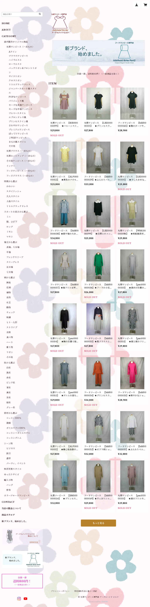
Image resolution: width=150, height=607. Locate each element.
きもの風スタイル (17, 142)
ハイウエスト (15, 60)
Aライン (13, 51)
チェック (10, 312)
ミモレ (9, 231)
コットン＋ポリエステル (18, 433)
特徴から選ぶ (10, 181)
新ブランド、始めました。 (15, 521)
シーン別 (8, 443)
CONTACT (8, 502)
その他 (12, 146)
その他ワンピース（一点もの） (21, 161)
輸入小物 (8, 480)
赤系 (8, 377)
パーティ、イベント (16, 463)
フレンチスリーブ (14, 257)
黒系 (8, 372)
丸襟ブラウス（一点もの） (19, 151)
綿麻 (8, 423)
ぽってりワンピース (18, 133)
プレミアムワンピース (19, 129)
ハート (9, 342)
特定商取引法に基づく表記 (85, 591)
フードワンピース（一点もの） (21, 171)
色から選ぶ (9, 362)
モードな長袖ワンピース (20, 105)
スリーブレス (12, 262)
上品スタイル (12, 201)
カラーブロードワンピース (17, 495)
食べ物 (9, 337)
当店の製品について (11, 508)
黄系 (8, 392)
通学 (8, 458)
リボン (9, 352)
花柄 (8, 287)
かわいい (10, 186)
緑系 (8, 402)
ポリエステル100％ (15, 428)
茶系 (8, 397)
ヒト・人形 (11, 322)
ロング (9, 226)
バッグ (9, 485)
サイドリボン (15, 76)
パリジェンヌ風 (16, 101)
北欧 (8, 332)
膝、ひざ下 (11, 221)
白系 (8, 367)
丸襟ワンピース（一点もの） (20, 46)
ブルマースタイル (17, 113)
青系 (8, 387)
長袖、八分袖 (12, 247)
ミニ (8, 216)
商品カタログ (8, 515)
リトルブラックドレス (19, 84)
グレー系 (10, 407)
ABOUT (6, 30)
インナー (10, 166)
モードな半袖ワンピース (20, 109)
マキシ (9, 236)
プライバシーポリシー (60, 591)
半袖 (8, 252)
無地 (8, 282)
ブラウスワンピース (18, 56)
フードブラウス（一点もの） (20, 175)
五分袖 (9, 267)
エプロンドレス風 (17, 117)
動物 (8, 307)
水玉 (8, 302)
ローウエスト (15, 64)
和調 (8, 317)
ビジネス (10, 448)
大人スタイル (12, 196)
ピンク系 (10, 382)
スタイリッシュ (14, 191)
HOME (6, 23)
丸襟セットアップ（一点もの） (21, 156)
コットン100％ (13, 418)
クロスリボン (15, 80)
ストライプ (11, 327)
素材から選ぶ (10, 413)
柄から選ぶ (9, 277)
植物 (8, 292)
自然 (8, 297)
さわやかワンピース (18, 125)
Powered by (98, 602)
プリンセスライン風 (18, 121)
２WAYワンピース (18, 137)
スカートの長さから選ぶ (16, 211)
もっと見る (98, 523)
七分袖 (9, 272)
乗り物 (9, 347)
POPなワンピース (17, 97)
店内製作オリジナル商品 (16, 42)
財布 (8, 490)
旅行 (8, 453)
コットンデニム (14, 438)
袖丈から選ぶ (10, 242)
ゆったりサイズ (11, 474)
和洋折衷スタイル (12, 469)
